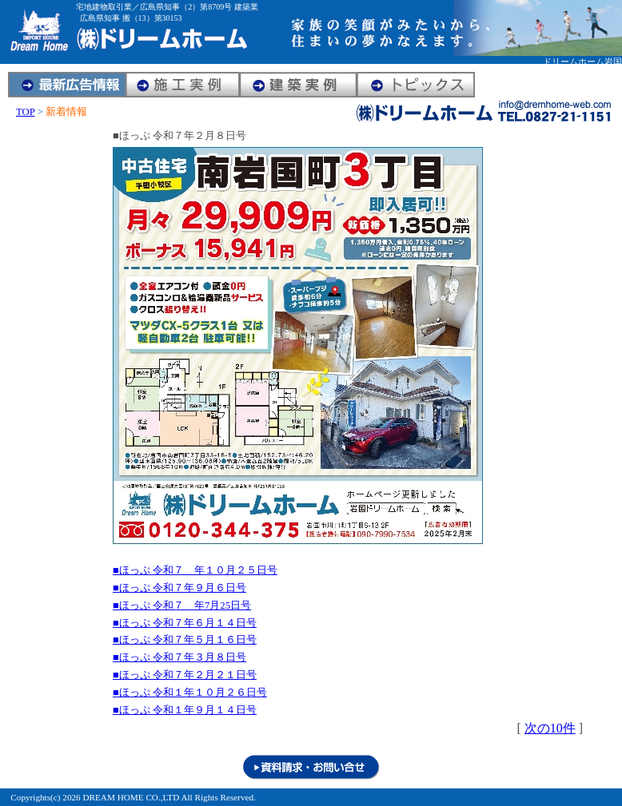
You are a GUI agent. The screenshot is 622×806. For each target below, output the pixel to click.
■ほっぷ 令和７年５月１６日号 (185, 639)
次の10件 (550, 728)
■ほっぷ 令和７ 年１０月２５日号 (195, 570)
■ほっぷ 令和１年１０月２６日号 (190, 692)
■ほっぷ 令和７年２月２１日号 (185, 675)
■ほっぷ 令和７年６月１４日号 (185, 623)
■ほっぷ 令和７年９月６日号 (179, 588)
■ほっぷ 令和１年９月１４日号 (185, 710)
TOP (25, 111)
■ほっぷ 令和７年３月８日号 (179, 657)
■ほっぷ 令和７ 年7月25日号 (182, 605)
